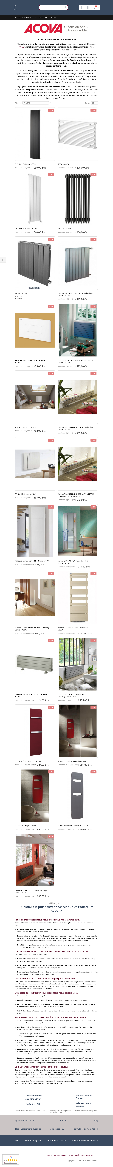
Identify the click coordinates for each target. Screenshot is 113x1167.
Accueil (17, 17)
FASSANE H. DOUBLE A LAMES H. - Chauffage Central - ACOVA (75, 361)
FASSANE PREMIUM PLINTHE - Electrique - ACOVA (31, 695)
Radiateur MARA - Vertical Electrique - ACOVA (32, 561)
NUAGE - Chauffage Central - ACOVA (72, 761)
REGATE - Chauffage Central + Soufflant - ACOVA (74, 628)
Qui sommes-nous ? (24, 1120)
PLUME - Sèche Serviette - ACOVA (28, 761)
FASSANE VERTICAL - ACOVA (26, 228)
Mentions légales (33, 1140)
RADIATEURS (28, 17)
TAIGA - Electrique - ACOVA (25, 494)
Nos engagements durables (28, 1128)
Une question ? (57, 1128)
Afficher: (87, 103)
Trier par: (18, 103)
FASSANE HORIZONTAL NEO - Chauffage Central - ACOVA (31, 891)
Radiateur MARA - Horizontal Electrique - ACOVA (30, 361)
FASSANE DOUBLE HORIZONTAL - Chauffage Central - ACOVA (75, 294)
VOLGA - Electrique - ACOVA (26, 427)
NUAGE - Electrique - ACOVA (26, 826)
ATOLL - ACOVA (21, 293)
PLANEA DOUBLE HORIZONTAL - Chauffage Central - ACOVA (32, 628)
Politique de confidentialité (85, 1140)
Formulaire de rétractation (85, 1128)
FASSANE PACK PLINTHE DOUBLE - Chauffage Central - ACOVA (76, 428)
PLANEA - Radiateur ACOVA (25, 164)
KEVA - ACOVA (63, 164)
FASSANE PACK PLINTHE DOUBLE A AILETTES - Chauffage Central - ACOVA (76, 495)
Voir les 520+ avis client (10, 1163)
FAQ (96, 1120)
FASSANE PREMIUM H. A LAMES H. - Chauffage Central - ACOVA (72, 695)
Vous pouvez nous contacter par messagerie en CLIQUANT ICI (69, 1155)
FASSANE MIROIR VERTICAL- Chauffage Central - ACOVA (73, 562)
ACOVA (22, 47)
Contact (63, 1120)
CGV (17, 1140)
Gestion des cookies (57, 1140)
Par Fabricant (42, 17)
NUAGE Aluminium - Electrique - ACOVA (73, 826)
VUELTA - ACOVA (64, 228)
